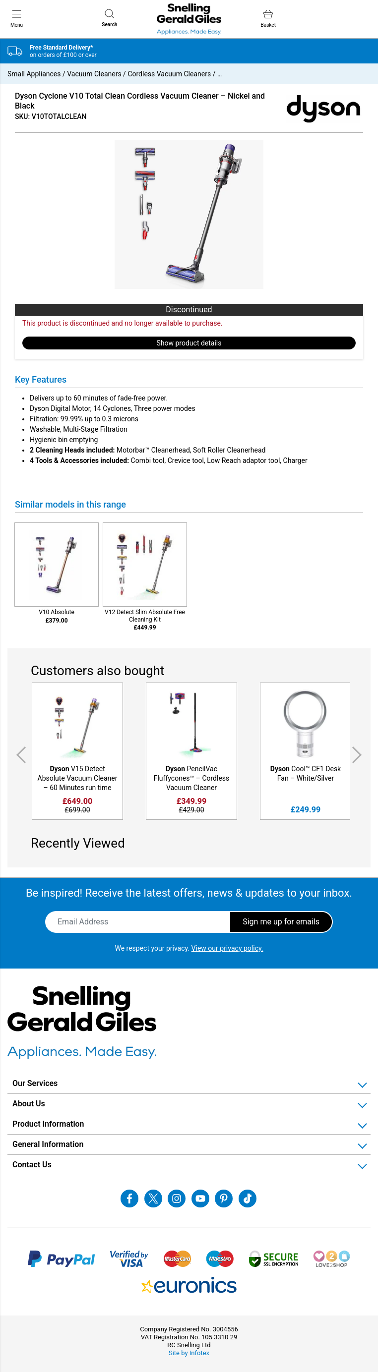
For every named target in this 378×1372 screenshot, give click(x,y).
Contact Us (32, 1164)
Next (358, 755)
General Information (47, 1144)
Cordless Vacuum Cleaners (169, 74)
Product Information (48, 1124)
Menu (16, 18)
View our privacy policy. (227, 948)
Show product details (189, 343)
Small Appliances (34, 74)
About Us (28, 1103)
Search (109, 18)
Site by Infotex (189, 1353)
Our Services (35, 1083)
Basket (268, 18)
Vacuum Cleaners (94, 74)
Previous (19, 755)
